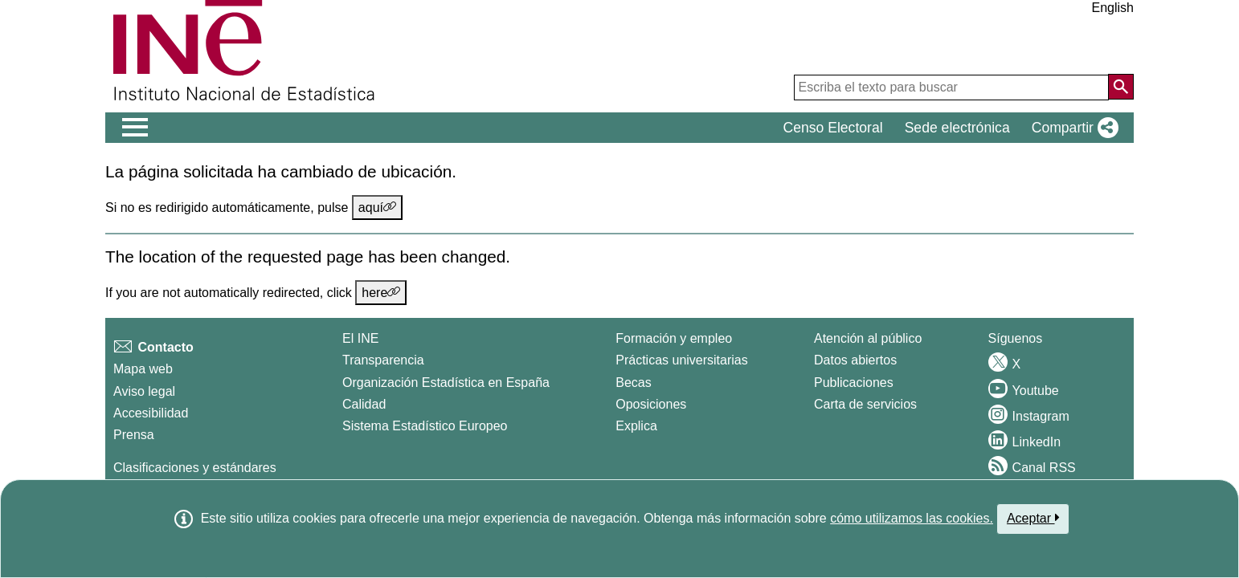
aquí (377, 207)
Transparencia (383, 360)
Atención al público (868, 338)
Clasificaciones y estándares (194, 467)
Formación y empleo (673, 338)
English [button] (1113, 7)
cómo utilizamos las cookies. (911, 518)
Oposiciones (650, 404)
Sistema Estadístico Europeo (424, 426)
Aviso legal (144, 391)
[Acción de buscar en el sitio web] (1121, 87)
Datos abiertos (855, 360)
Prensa (133, 435)
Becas (633, 382)
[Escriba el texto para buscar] (951, 87)
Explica (636, 426)
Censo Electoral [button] (832, 128)
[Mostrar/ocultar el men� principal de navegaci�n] (135, 127)
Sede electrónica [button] (957, 128)
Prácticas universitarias (681, 360)
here (381, 292)
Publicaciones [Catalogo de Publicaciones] (853, 382)
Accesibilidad (150, 413)
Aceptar (1033, 518)
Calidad (364, 404)
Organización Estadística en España (446, 382)
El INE (360, 338)
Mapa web (143, 369)
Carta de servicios (865, 404)
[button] (1071, 127)
